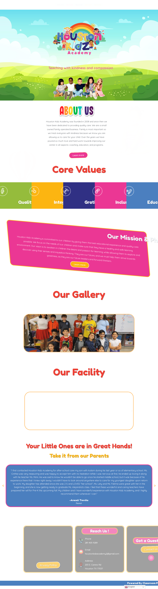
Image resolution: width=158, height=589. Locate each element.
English (130, 587)
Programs (79, 4)
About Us (48, 4)
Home (17, 4)
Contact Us (140, 4)
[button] (78, 155)
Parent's (110, 4)
